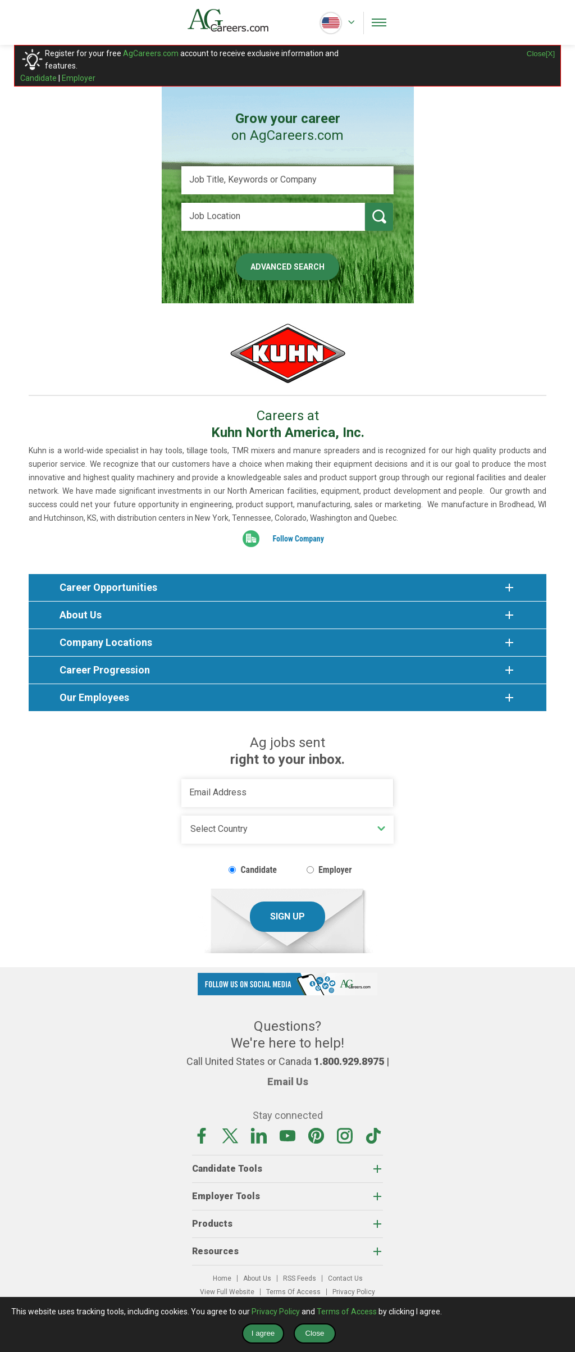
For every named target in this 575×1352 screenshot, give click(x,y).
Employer (78, 78)
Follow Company (298, 538)
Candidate (38, 78)
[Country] (287, 830)
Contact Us (345, 1278)
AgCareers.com (151, 53)
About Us (257, 1278)
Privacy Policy (353, 1292)
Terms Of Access (293, 1292)
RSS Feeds (299, 1278)
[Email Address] (287, 793)
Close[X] (541, 53)
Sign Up (287, 916)
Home (222, 1278)
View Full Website (227, 1292)
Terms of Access (347, 1311)
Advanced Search (287, 266)
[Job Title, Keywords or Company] (287, 180)
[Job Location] (273, 217)
